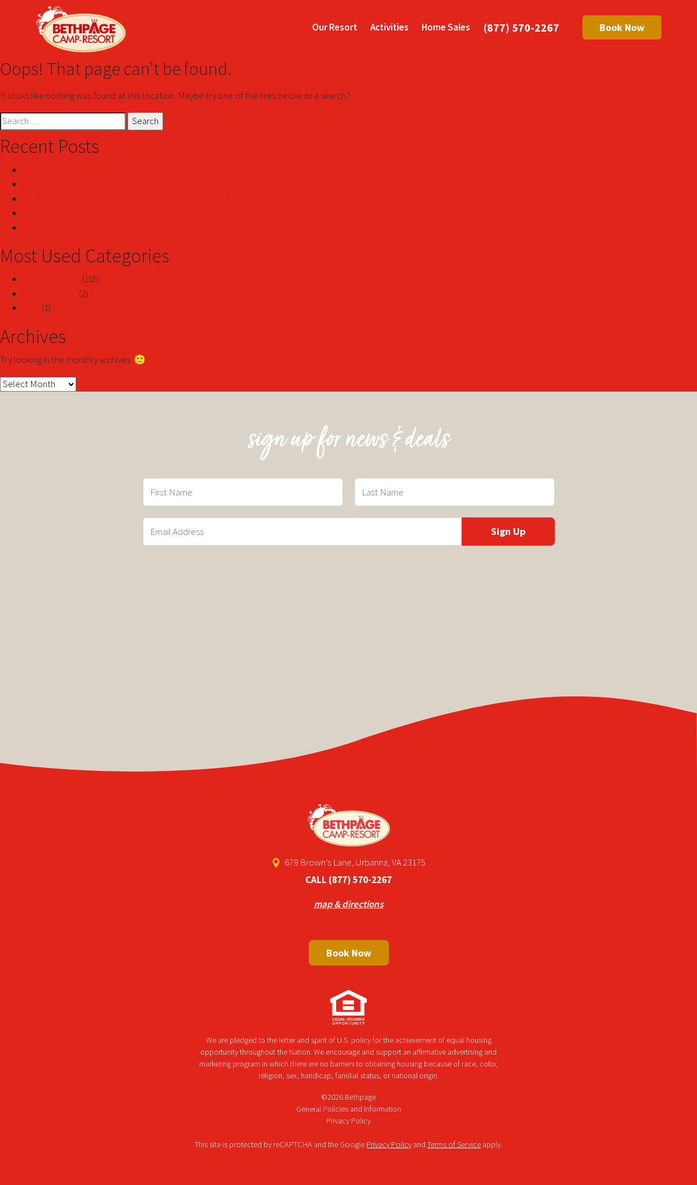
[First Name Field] (243, 492)
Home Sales (446, 27)
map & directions (348, 904)
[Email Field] (302, 531)
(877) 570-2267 (521, 27)
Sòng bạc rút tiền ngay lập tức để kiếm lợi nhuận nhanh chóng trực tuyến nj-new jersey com (191, 227)
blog (31, 307)
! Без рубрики (50, 293)
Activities (389, 27)
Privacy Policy (348, 1121)
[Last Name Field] (454, 492)
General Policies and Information (348, 1109)
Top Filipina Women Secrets (76, 170)
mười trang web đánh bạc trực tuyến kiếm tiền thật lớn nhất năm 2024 (151, 184)
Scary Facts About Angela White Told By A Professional (127, 213)
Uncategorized (51, 279)
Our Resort (334, 27)
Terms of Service (454, 1144)
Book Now (622, 27)
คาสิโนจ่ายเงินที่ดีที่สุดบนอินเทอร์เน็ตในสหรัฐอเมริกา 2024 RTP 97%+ (163, 198)
